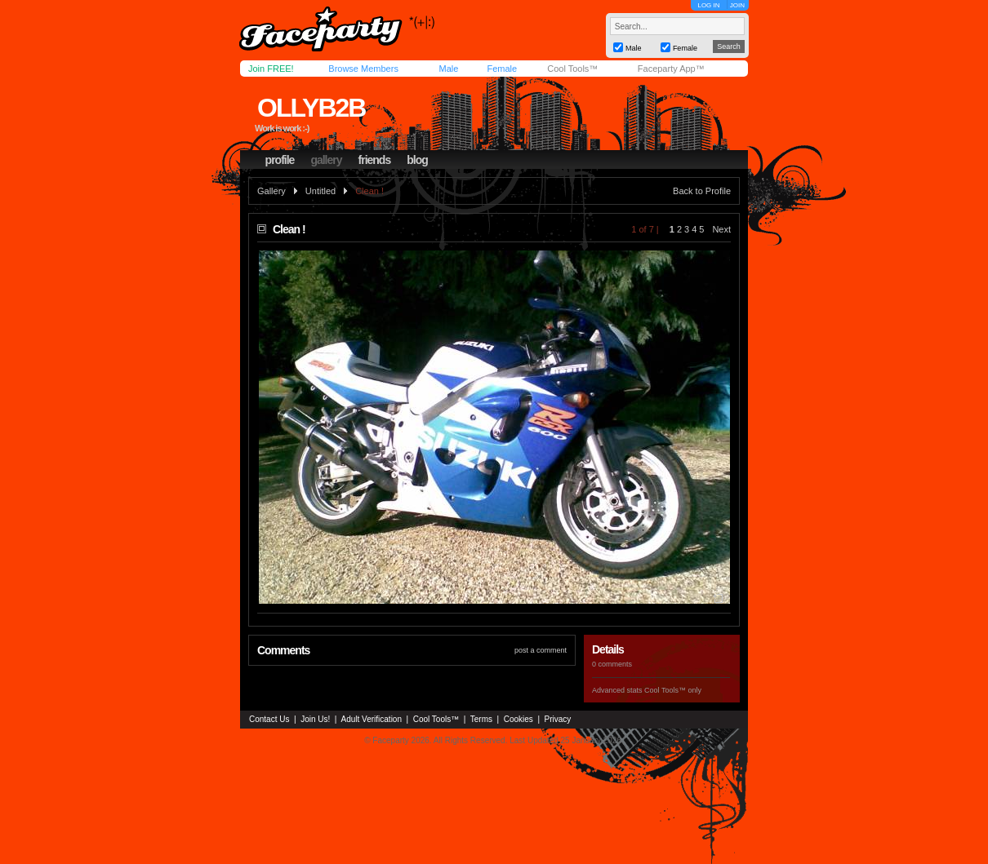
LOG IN (708, 5)
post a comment (540, 650)
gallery (325, 159)
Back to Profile (702, 191)
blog (417, 159)
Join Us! (315, 719)
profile (280, 159)
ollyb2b (311, 107)
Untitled (320, 191)
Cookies (518, 719)
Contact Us (269, 719)
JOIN (737, 5)
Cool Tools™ (572, 68)
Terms (481, 719)
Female (502, 68)
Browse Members (363, 68)
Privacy (558, 719)
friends (374, 159)
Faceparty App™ (671, 68)
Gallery (271, 191)
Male (448, 68)
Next (721, 229)
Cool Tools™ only (672, 690)
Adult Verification (371, 719)
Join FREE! (271, 68)
